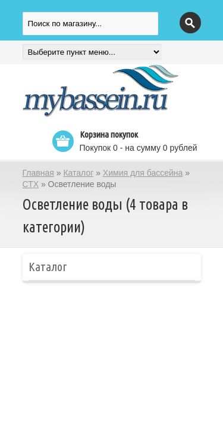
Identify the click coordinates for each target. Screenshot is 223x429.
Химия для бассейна (143, 173)
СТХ (31, 184)
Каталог (78, 173)
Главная (38, 173)
